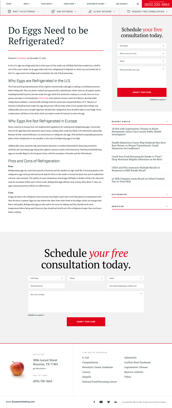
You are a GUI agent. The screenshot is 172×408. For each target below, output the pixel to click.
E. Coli (85, 357)
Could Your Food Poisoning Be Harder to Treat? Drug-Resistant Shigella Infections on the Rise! (137, 158)
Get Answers (121, 4)
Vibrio (127, 376)
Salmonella (43, 98)
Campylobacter (90, 362)
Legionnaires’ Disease (136, 367)
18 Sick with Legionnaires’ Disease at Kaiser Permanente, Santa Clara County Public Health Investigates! (136, 131)
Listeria (86, 372)
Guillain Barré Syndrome (137, 362)
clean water (69, 4)
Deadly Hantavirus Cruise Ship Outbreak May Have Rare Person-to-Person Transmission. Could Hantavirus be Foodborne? (139, 145)
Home (8, 4)
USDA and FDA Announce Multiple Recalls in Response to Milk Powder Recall (136, 169)
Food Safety (46, 4)
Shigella (86, 376)
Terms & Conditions (160, 402)
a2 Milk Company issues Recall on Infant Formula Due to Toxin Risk (138, 180)
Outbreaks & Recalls (95, 4)
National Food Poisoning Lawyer (99, 381)
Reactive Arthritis (133, 372)
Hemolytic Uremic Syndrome (97, 367)
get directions (39, 368)
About (26, 4)
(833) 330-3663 (156, 5)
